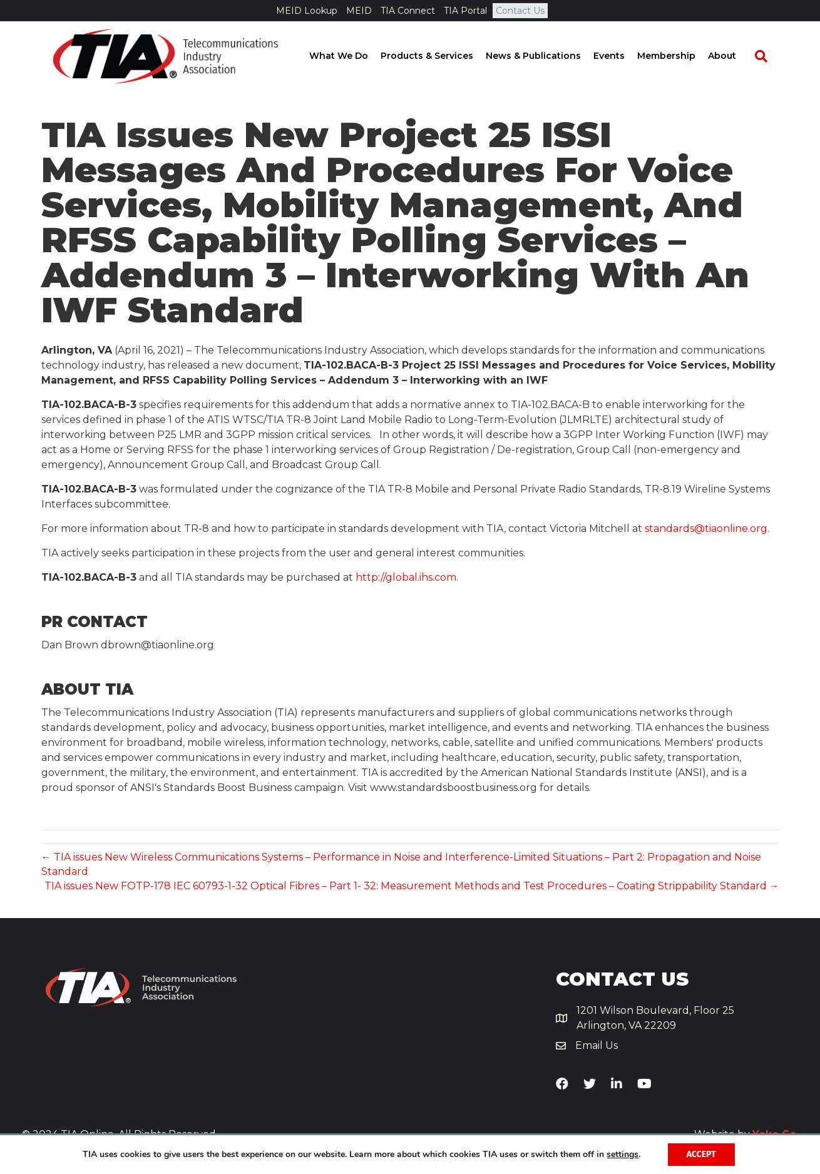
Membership (678, 56)
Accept (701, 1154)
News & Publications (545, 56)
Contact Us (520, 10)
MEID (359, 10)
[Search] (766, 57)
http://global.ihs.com (406, 577)
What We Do (350, 56)
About (734, 56)
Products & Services (438, 56)
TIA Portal (465, 10)
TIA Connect (408, 10)
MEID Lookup (306, 10)
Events (621, 56)
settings (622, 1154)
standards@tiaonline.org (706, 528)
